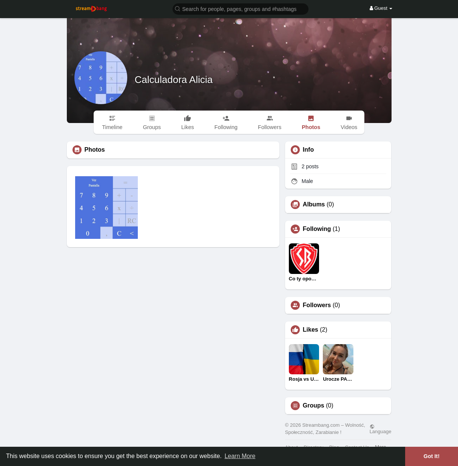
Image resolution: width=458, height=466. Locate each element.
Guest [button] (381, 8)
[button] (240, 8)
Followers (317, 305)
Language (381, 429)
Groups (313, 406)
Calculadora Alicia (174, 79)
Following (317, 229)
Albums (314, 204)
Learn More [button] (240, 456)
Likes (310, 330)
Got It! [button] (431, 456)
